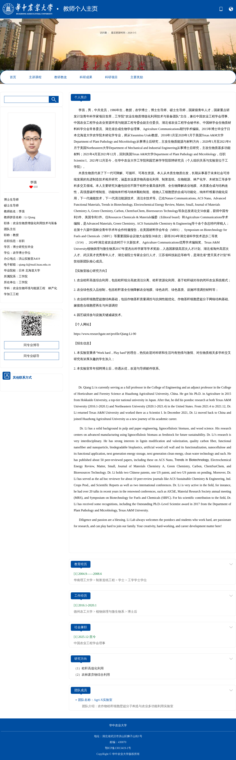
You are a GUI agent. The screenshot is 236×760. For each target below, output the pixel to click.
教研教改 (60, 77)
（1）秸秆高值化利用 (89, 668)
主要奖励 (136, 77)
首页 (13, 77)
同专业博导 (31, 345)
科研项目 (111, 77)
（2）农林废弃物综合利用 (92, 674)
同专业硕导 (31, 356)
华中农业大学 (118, 725)
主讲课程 (35, 77)
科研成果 (86, 77)
